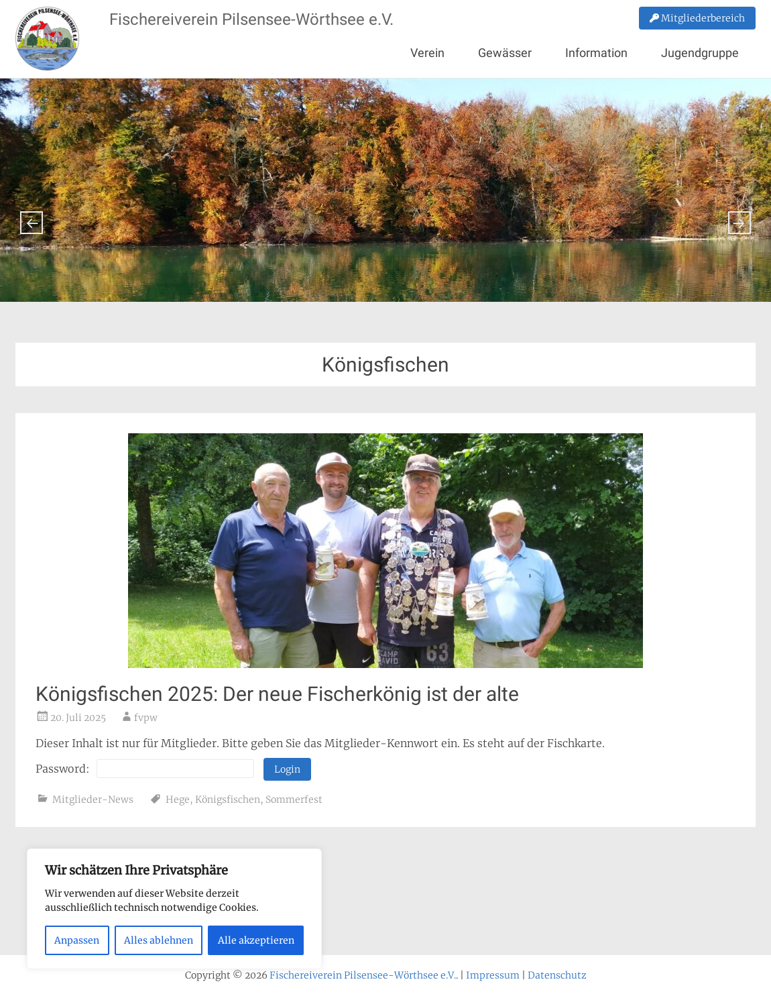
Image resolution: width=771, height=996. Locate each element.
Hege (178, 799)
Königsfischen (227, 799)
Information (596, 53)
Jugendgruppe (700, 53)
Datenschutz (557, 975)
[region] (174, 908)
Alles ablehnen (158, 940)
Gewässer (505, 53)
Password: (145, 768)
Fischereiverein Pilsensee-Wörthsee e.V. (251, 19)
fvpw (146, 718)
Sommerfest (293, 799)
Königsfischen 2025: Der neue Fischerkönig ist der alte (277, 694)
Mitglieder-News (92, 799)
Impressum (493, 975)
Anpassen (76, 940)
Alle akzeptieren (256, 940)
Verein (427, 53)
